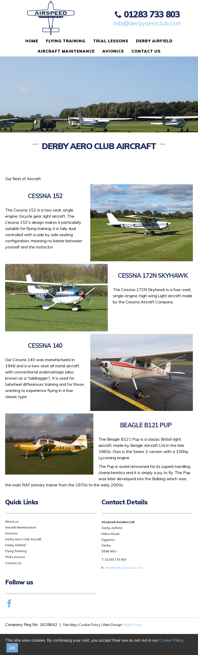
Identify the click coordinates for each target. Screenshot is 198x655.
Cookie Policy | (90, 625)
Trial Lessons (110, 40)
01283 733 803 (147, 14)
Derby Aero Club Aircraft (23, 539)
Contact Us (146, 51)
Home (31, 40)
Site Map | (71, 625)
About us (12, 521)
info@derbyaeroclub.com (147, 23)
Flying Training (65, 40)
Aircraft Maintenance (66, 51)
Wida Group (132, 625)
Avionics (113, 51)
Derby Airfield (154, 40)
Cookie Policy (171, 640)
